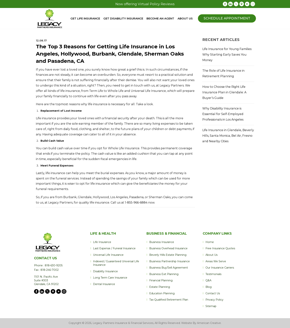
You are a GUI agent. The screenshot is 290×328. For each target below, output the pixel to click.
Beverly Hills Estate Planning (167, 255)
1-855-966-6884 (136, 202)
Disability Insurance (105, 271)
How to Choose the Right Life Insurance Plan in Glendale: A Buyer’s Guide (224, 92)
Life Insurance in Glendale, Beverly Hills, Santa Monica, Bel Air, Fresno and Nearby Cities (228, 135)
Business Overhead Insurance (168, 248)
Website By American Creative (201, 323)
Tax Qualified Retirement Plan (168, 299)
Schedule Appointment (226, 18)
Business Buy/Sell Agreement (168, 267)
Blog (208, 287)
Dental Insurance (104, 284)
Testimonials (213, 274)
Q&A (208, 280)
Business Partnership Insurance (169, 261)
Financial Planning (161, 280)
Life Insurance (102, 242)
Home (209, 242)
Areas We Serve (215, 261)
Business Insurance (161, 242)
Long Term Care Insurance (110, 277)
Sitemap (210, 306)
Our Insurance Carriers (219, 267)
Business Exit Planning (163, 274)
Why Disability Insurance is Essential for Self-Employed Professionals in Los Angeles (222, 114)
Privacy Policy (214, 299)
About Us (211, 255)
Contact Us (212, 293)
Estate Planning (159, 287)
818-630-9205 (53, 265)
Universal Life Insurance (108, 255)
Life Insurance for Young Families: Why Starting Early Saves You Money (227, 54)
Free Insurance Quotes (220, 248)
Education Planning (162, 293)
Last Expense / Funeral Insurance (114, 248)
